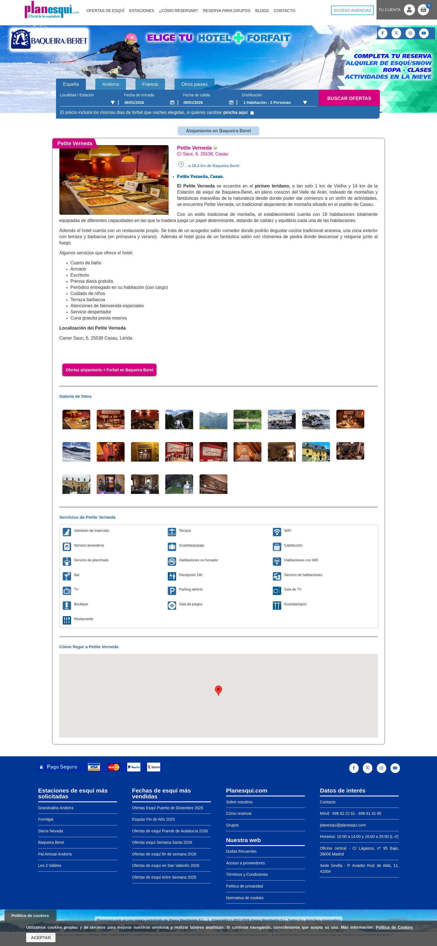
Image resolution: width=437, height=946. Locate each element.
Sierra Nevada (50, 831)
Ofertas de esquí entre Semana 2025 (164, 877)
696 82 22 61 (343, 813)
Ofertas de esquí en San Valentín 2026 (165, 865)
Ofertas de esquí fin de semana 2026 (164, 854)
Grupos (232, 825)
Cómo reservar (239, 813)
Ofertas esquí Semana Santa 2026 (162, 842)
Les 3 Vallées (49, 865)
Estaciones (141, 10)
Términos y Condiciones (247, 874)
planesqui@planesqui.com (343, 825)
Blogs (262, 10)
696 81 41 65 (370, 813)
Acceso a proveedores (245, 863)
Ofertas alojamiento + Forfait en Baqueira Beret (109, 370)
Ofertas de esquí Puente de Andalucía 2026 (170, 831)
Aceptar (41, 937)
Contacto (284, 10)
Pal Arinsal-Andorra (55, 854)
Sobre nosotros (239, 802)
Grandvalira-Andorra (56, 808)
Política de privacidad (244, 886)
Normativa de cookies (245, 898)
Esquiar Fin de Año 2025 (153, 819)
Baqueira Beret (51, 842)
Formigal (45, 819)
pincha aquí (235, 112)
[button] (218, 691)
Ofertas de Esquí (105, 10)
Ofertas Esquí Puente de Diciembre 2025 (167, 808)
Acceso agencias (352, 10)
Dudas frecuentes (241, 851)
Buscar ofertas (349, 98)
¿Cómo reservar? (178, 10)
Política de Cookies (394, 927)
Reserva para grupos (226, 10)
